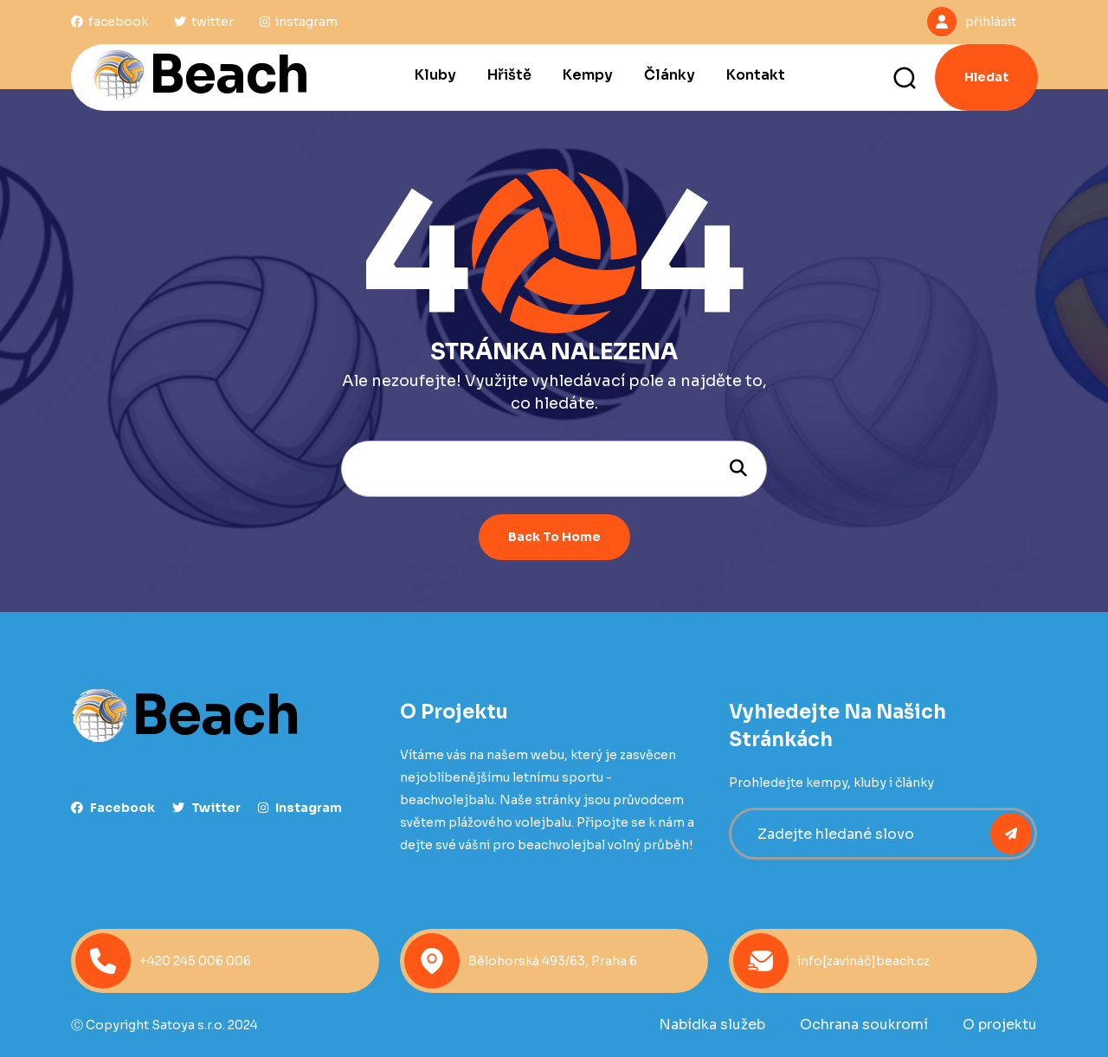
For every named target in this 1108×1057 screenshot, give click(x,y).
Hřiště (509, 75)
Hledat (986, 77)
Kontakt (755, 75)
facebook (113, 807)
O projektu (1000, 1024)
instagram (300, 807)
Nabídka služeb (712, 1024)
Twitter (206, 807)
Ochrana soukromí (864, 1024)
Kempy (588, 75)
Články (669, 75)
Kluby (435, 75)
